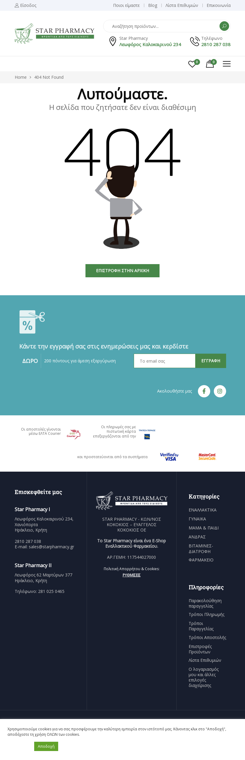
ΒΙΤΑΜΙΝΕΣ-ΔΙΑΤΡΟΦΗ (201, 548)
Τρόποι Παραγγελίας (201, 626)
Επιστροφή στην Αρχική (122, 270)
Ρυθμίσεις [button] (132, 575)
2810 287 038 (216, 44)
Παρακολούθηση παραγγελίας (205, 603)
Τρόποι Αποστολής (207, 637)
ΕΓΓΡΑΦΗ (210, 361)
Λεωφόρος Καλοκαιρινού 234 (150, 44)
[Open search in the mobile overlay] (167, 26)
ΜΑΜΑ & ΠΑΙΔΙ (204, 528)
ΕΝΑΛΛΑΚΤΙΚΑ (203, 510)
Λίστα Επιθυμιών (205, 660)
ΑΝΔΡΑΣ (197, 537)
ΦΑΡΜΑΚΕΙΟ (201, 560)
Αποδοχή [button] (46, 746)
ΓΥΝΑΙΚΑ (197, 519)
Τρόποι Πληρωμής (206, 614)
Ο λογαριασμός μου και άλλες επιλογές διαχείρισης (204, 677)
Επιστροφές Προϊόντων (200, 649)
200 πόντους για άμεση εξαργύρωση (80, 361)
